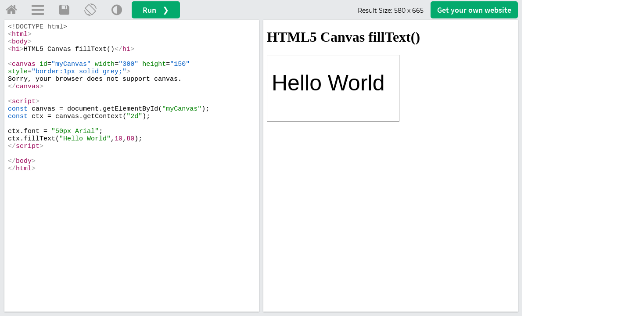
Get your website (474, 10)
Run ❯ (156, 10)
